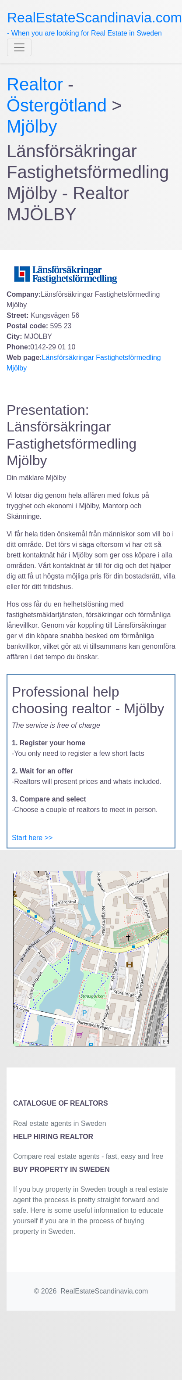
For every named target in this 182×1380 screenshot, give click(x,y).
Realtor (37, 84)
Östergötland (57, 105)
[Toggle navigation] (19, 47)
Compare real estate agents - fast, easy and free (88, 1156)
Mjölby (32, 126)
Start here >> (32, 837)
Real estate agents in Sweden (59, 1123)
